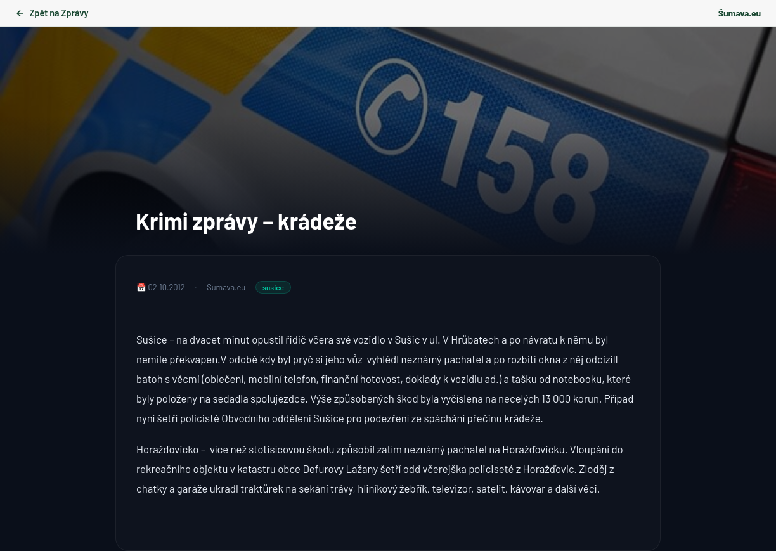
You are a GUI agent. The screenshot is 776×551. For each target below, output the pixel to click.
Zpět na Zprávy (51, 13)
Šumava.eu (739, 13)
